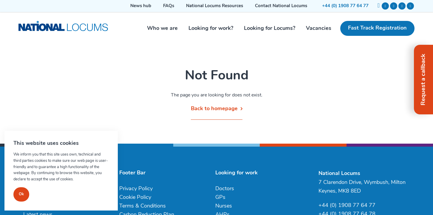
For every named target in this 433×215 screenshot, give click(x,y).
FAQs (168, 6)
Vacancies (318, 28)
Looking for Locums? (269, 28)
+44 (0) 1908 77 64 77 (345, 6)
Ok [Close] (21, 194)
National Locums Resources (214, 6)
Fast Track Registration (377, 28)
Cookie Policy (135, 197)
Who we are (162, 28)
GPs (220, 197)
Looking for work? (210, 28)
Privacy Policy (136, 189)
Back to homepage (214, 109)
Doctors (224, 189)
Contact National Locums (281, 6)
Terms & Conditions (142, 206)
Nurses (223, 206)
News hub (140, 6)
